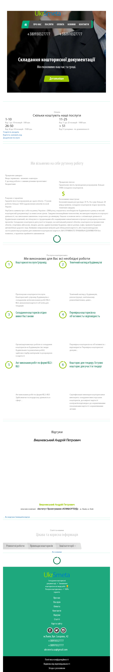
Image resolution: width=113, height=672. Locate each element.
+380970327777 (70, 34)
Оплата (60, 24)
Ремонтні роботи (15, 546)
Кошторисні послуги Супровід (31, 262)
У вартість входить (11, 132)
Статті (57, 619)
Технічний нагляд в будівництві (86, 262)
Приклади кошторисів (41, 546)
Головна (26, 24)
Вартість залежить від (12, 135)
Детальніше (56, 78)
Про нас (37, 24)
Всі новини (57, 552)
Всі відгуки (10, 517)
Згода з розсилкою (57, 668)
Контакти (84, 24)
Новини (71, 24)
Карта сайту (56, 623)
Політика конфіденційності (57, 659)
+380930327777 (38, 34)
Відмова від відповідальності (57, 664)
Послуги (49, 24)
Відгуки (57, 615)
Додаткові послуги (11, 138)
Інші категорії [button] (68, 546)
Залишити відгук (22, 517)
